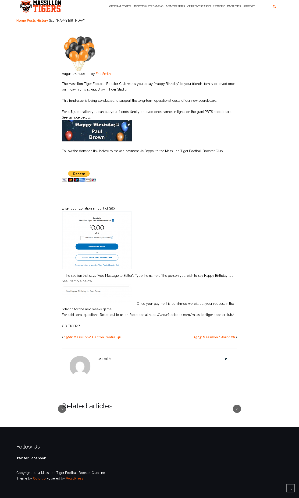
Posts (31, 20)
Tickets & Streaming (148, 6)
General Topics (120, 6)
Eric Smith (103, 74)
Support (249, 6)
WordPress (74, 478)
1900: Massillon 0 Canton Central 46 (92, 337)
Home (21, 20)
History (218, 6)
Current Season (199, 6)
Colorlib (39, 478)
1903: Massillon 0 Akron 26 (214, 337)
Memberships (175, 6)
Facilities (234, 6)
